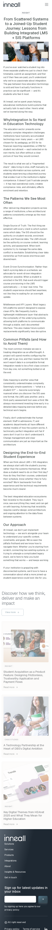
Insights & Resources (15, 871)
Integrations (10, 860)
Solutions (9, 843)
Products (9, 855)
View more (10, 613)
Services (8, 849)
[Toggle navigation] (46, 4)
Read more (10, 688)
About (7, 866)
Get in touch (10, 877)
